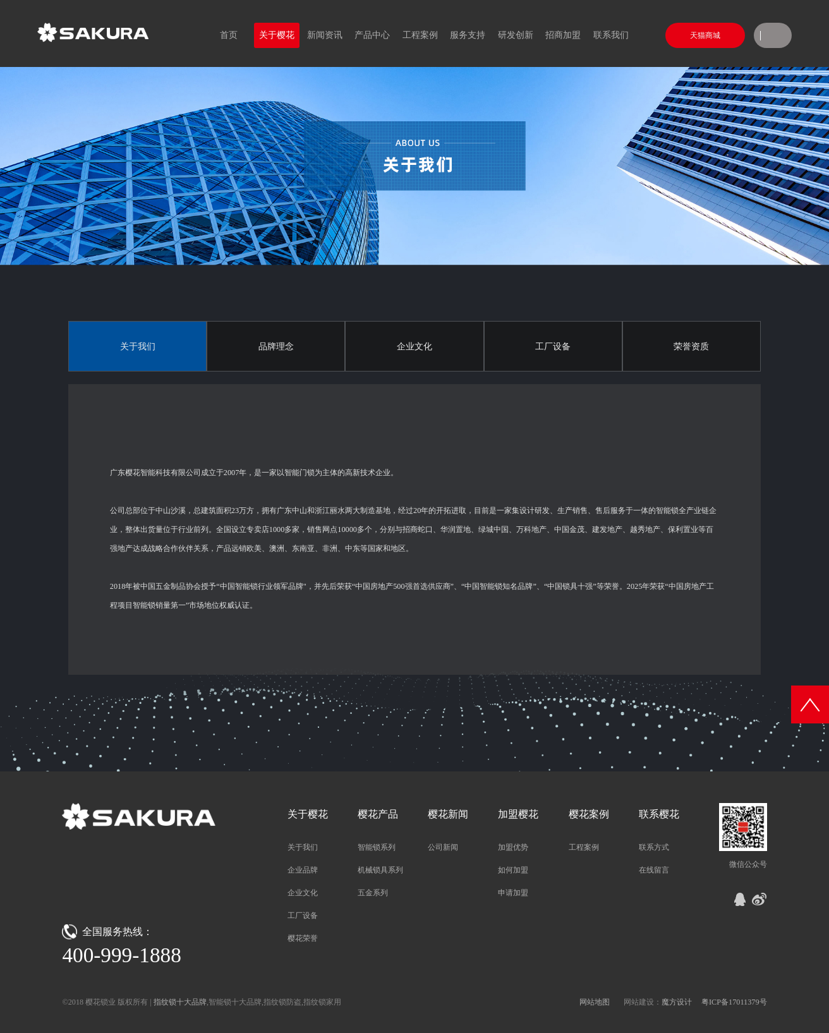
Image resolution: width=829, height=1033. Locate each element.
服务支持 (467, 35)
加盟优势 (513, 847)
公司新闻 (443, 847)
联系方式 (654, 847)
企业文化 (414, 346)
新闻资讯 (324, 35)
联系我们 (611, 35)
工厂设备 (553, 346)
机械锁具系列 (380, 870)
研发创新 (515, 35)
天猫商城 (705, 35)
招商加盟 (563, 35)
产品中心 (372, 35)
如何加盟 (513, 870)
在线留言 (654, 870)
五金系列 (373, 892)
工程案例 (420, 35)
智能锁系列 (377, 847)
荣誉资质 (691, 346)
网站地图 (594, 1002)
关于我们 (137, 346)
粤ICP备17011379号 (734, 1002)
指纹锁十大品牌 (180, 1002)
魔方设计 (677, 1002)
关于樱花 (276, 35)
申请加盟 (513, 892)
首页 (229, 35)
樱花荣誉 (302, 938)
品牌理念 (276, 346)
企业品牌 (302, 870)
